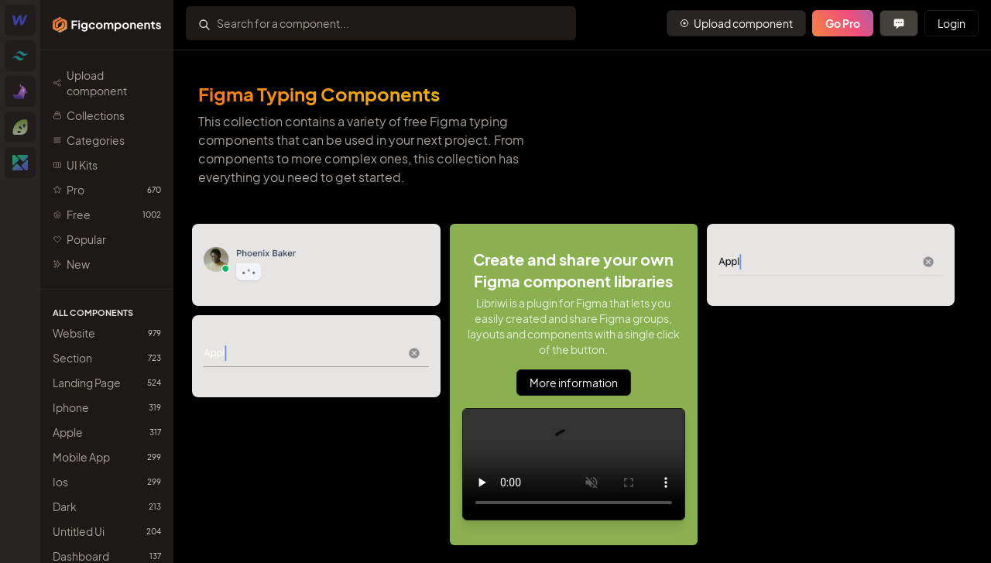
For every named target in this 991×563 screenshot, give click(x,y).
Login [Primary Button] (951, 23)
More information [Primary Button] (574, 383)
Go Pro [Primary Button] (842, 23)
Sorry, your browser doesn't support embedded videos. (573, 464)
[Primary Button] (736, 23)
